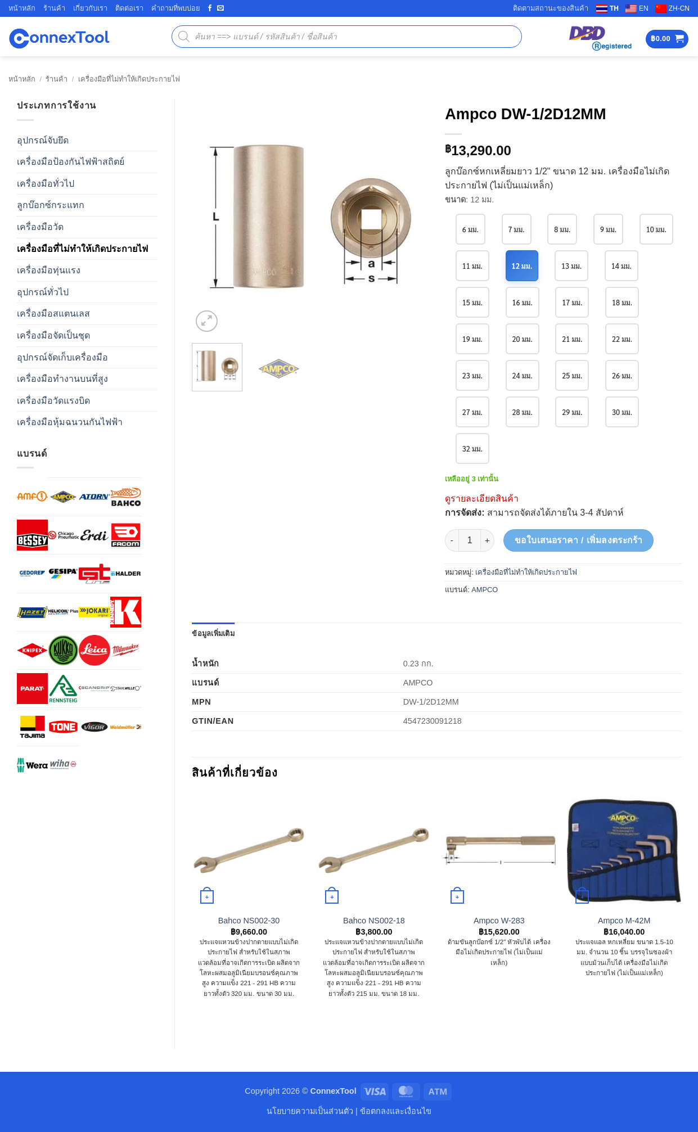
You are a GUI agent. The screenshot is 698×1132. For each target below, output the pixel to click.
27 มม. (523, 411)
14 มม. (472, 301)
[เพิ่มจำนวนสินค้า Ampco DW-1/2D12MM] (487, 540)
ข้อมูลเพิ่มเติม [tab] (213, 633)
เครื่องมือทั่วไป (45, 183)
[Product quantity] (469, 540)
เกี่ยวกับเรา (90, 8)
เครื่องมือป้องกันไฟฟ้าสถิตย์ (70, 161)
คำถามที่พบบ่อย (175, 8)
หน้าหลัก (21, 8)
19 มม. (523, 338)
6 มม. (470, 228)
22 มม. (472, 375)
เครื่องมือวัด (40, 227)
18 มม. (472, 338)
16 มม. (573, 301)
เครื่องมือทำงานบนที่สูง (62, 379)
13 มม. (623, 265)
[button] (667, 39)
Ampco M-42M (624, 920)
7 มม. (516, 228)
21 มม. (624, 338)
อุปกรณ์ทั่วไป (43, 292)
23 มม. (523, 375)
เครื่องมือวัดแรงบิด (53, 400)
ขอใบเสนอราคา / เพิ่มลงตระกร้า (579, 540)
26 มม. (472, 411)
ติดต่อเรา (129, 8)
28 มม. (573, 411)
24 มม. (573, 375)
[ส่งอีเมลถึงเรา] (220, 8)
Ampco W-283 (499, 920)
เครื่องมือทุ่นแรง (48, 270)
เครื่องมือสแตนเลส (53, 313)
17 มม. (624, 301)
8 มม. (563, 228)
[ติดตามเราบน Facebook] (209, 8)
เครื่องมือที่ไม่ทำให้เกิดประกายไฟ (129, 79)
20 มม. (573, 338)
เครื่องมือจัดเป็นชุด (53, 335)
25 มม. (624, 375)
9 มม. (610, 228)
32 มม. (523, 448)
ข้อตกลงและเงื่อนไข (395, 1111)
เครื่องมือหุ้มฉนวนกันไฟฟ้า (70, 422)
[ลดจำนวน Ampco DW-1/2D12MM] (451, 540)
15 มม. (523, 301)
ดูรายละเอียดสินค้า (482, 498)
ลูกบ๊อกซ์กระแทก (50, 205)
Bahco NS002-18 (374, 920)
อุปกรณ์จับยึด (43, 140)
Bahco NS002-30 (249, 920)
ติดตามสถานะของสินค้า (550, 8)
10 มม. (472, 265)
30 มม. (472, 448)
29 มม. (624, 411)
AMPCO (484, 589)
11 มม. (523, 265)
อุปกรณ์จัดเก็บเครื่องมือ (62, 357)
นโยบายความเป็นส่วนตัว (310, 1111)
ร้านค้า (54, 8)
